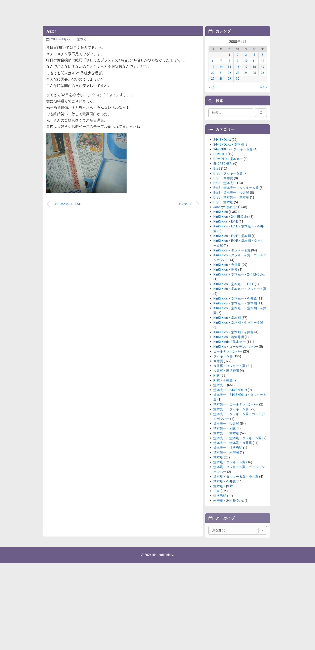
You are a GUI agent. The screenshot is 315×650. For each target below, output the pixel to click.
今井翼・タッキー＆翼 (229, 396)
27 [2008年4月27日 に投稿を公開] (212, 84)
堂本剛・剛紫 (223, 517)
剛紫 (216, 406)
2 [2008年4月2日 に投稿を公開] (237, 60)
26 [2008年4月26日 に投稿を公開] (262, 78)
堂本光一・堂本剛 (226, 464)
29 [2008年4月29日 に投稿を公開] (229, 84)
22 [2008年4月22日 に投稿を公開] (229, 78)
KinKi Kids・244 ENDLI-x (231, 247)
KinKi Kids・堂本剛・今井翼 (233, 363)
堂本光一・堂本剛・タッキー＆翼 (237, 469)
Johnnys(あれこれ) (226, 237)
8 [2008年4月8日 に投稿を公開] (229, 66)
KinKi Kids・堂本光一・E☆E (233, 314)
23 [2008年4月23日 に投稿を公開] (237, 78)
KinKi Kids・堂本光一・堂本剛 (235, 334)
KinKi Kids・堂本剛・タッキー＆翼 (238, 353)
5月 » (263, 92)
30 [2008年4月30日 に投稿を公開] (237, 84)
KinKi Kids (220, 242)
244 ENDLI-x (222, 170)
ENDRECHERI (222, 194)
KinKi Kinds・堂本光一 (229, 372)
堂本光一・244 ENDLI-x (230, 420)
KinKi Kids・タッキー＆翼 (231, 281)
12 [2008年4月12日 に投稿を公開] (262, 66)
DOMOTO (220, 185)
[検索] (261, 115)
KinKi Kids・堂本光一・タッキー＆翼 (239, 319)
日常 (216, 521)
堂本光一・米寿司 (226, 483)
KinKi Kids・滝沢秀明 (228, 367)
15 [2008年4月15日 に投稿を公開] (229, 72)
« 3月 (212, 92)
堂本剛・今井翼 (224, 512)
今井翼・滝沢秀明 (226, 401)
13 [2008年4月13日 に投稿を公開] (212, 72)
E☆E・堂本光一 (224, 213)
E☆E (216, 199)
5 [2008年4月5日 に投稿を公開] (262, 60)
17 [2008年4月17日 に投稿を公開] (246, 72)
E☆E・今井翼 (223, 209)
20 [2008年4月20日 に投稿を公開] (212, 78)
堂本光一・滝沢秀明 (227, 478)
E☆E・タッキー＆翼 (228, 204)
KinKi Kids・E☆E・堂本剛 (232, 266)
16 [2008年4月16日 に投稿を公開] (237, 72)
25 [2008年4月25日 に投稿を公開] (254, 78)
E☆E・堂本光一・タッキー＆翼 (236, 218)
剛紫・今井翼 (223, 411)
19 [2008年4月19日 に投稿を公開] (262, 72)
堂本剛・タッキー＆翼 (229, 493)
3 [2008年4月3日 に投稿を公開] (246, 60)
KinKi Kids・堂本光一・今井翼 (235, 329)
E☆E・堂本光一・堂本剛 (231, 228)
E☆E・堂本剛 (223, 233)
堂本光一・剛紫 (224, 459)
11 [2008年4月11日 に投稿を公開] (254, 66)
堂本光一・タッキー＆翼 (231, 440)
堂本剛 (218, 488)
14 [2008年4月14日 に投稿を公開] (221, 72)
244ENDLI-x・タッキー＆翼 (233, 180)
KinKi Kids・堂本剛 (227, 348)
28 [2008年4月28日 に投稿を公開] (221, 84)
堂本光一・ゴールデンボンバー (235, 435)
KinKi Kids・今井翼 (227, 295)
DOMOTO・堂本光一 (228, 189)
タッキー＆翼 (223, 387)
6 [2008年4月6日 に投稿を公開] (213, 66)
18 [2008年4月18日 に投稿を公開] (254, 72)
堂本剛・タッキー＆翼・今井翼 (235, 507)
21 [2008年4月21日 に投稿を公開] (221, 78)
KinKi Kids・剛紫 (225, 300)
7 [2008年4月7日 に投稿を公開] (221, 66)
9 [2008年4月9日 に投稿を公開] (237, 66)
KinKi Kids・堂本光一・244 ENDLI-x (239, 305)
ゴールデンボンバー (227, 382)
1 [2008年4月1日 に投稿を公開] (229, 60)
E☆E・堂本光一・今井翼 (231, 223)
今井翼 (218, 391)
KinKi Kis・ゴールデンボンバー (235, 377)
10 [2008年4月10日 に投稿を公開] (246, 66)
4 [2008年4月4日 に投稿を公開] (254, 60)
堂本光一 (83, 39)
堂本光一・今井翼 (226, 454)
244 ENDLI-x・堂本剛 (228, 175)
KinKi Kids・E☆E (225, 252)
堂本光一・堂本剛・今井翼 (232, 473)
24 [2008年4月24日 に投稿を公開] (246, 78)
